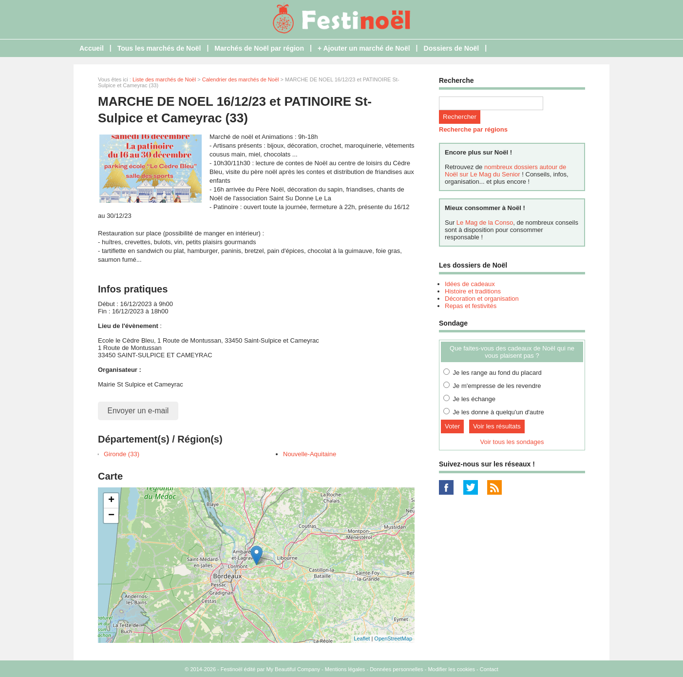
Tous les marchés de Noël (159, 48)
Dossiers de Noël (451, 48)
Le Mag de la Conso (484, 222)
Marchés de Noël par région (259, 48)
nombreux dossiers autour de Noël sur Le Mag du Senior (505, 170)
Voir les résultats (497, 426)
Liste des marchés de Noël (164, 79)
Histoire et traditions (473, 291)
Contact (489, 669)
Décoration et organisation (482, 298)
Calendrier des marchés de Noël (240, 79)
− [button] (111, 515)
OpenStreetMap (393, 638)
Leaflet (362, 638)
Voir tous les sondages (512, 441)
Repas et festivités (470, 305)
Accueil (91, 48)
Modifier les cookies (451, 669)
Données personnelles (396, 669)
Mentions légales (345, 669)
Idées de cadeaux (470, 284)
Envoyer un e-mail (138, 410)
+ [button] (111, 500)
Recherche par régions (473, 129)
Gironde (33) (121, 454)
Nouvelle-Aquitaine (309, 454)
